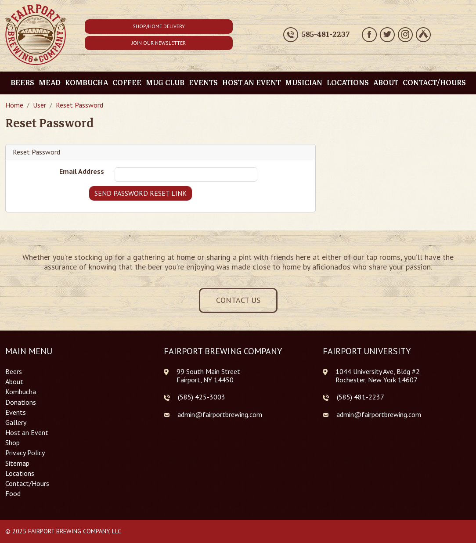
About (385, 83)
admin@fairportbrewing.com (219, 414)
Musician (303, 83)
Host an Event (251, 83)
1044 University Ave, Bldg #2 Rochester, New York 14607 (377, 375)
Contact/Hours (434, 83)
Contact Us (238, 300)
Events (203, 83)
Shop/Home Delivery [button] (159, 26)
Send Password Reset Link (140, 193)
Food (13, 493)
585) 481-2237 (361, 396)
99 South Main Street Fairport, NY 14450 (208, 375)
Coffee (126, 83)
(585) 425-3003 (201, 397)
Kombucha (86, 83)
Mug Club (165, 83)
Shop (12, 443)
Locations (348, 83)
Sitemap (17, 463)
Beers (22, 83)
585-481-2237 (326, 35)
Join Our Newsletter (159, 43)
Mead (50, 83)
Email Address (81, 171)
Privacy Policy (25, 453)
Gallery (15, 422)
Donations (20, 402)
